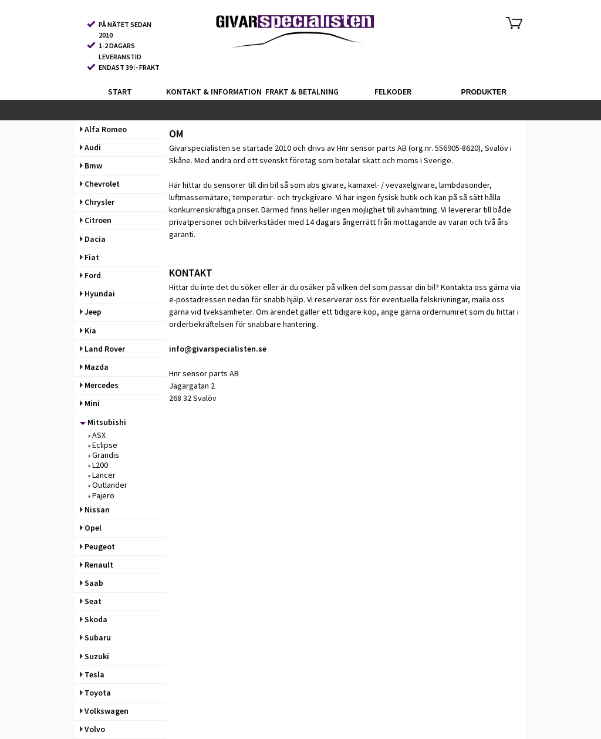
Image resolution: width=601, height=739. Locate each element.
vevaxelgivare (410, 185)
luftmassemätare (198, 197)
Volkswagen (104, 711)
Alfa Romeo (103, 129)
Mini (90, 403)
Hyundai (97, 293)
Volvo (92, 729)
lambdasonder (464, 185)
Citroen (96, 220)
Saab (91, 583)
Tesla (92, 674)
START (120, 91)
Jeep (91, 311)
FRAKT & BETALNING (302, 91)
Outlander (108, 485)
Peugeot (97, 546)
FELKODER (392, 91)
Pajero (101, 495)
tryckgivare (312, 197)
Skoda (93, 619)
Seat (91, 601)
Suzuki (94, 656)
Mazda (94, 367)
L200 (98, 465)
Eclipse (103, 445)
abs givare (325, 185)
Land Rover (102, 348)
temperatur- (253, 197)
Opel (91, 527)
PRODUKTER (484, 92)
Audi (90, 147)
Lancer (102, 475)
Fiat (89, 257)
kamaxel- (363, 185)
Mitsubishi (103, 422)
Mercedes (99, 385)
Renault (96, 564)
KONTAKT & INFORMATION (210, 91)
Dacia (93, 239)
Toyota (95, 692)
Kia (88, 330)
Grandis (104, 455)
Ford (90, 275)
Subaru (95, 637)
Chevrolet (100, 183)
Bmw (91, 165)
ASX (97, 435)
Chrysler (97, 202)
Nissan (95, 509)
